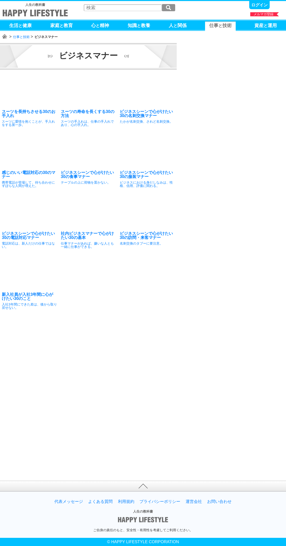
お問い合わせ (219, 502)
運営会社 (194, 502)
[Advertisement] (45, 357)
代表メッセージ (68, 502)
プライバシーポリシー (159, 502)
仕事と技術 (21, 37)
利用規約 (126, 502)
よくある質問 (100, 502)
